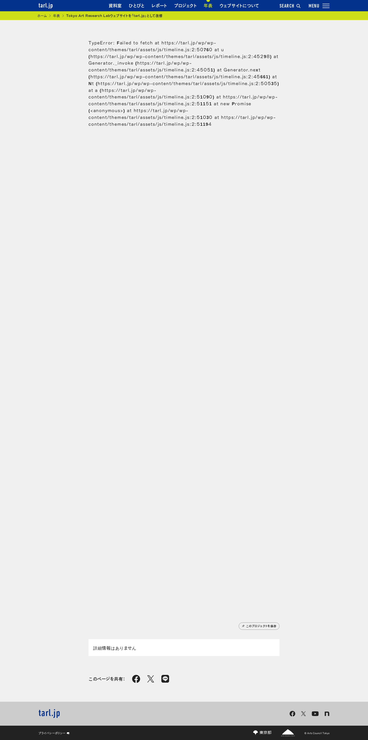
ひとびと (137, 5)
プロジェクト (185, 5)
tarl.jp (45, 6)
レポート (159, 5)
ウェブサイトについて (239, 5)
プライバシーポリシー (54, 733)
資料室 (115, 5)
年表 (208, 5)
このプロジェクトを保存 (259, 626)
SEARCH (290, 6)
